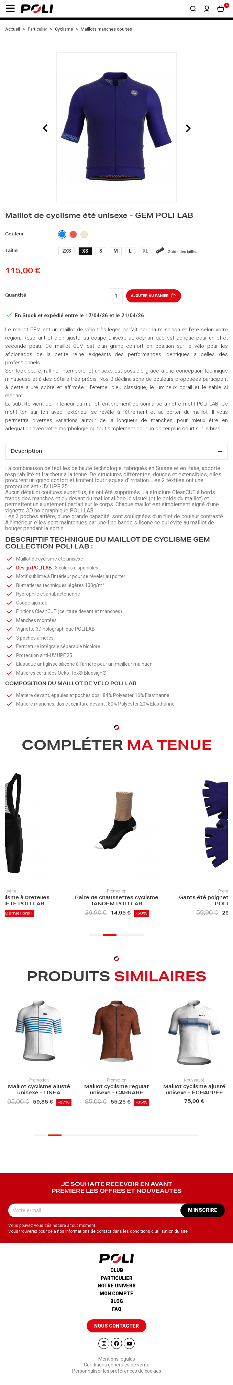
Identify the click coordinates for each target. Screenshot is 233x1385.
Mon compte (116, 1293)
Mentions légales (116, 1359)
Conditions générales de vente (116, 1364)
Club (116, 1270)
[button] (10, 8)
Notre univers (117, 1285)
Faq (116, 1309)
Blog (116, 1301)
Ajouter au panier (154, 295)
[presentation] (45, 128)
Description (26, 451)
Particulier (116, 1278)
